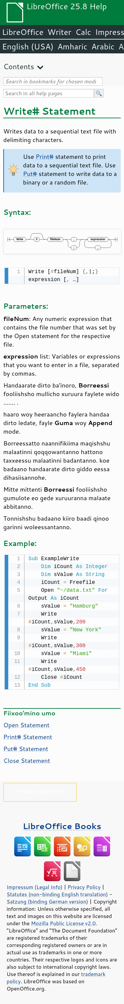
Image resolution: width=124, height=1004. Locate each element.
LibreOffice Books (62, 824)
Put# (30, 173)
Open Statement (26, 723)
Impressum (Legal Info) (34, 885)
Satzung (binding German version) (47, 900)
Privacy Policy (84, 885)
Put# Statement (25, 747)
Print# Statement (27, 735)
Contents (18, 66)
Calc (83, 32)
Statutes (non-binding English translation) (57, 893)
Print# (45, 156)
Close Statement (26, 759)
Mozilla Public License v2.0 (63, 922)
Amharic (72, 46)
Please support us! (40, 789)
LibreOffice (22, 32)
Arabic (102, 46)
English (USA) (28, 46)
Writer (59, 32)
